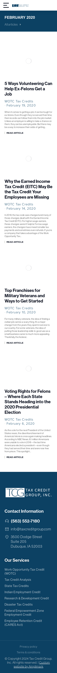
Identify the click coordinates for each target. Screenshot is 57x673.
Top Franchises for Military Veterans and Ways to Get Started (25, 296)
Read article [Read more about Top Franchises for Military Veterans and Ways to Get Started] (15, 343)
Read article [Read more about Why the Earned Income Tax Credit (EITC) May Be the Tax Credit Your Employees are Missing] (15, 242)
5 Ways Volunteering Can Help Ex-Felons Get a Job (28, 89)
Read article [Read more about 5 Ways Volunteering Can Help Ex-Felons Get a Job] (15, 133)
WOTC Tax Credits (19, 101)
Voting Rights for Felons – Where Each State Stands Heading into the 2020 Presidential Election (28, 402)
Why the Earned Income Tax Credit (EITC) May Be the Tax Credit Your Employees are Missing (28, 189)
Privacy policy (28, 646)
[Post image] (28, 61)
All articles (11, 24)
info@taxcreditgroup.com (31, 529)
